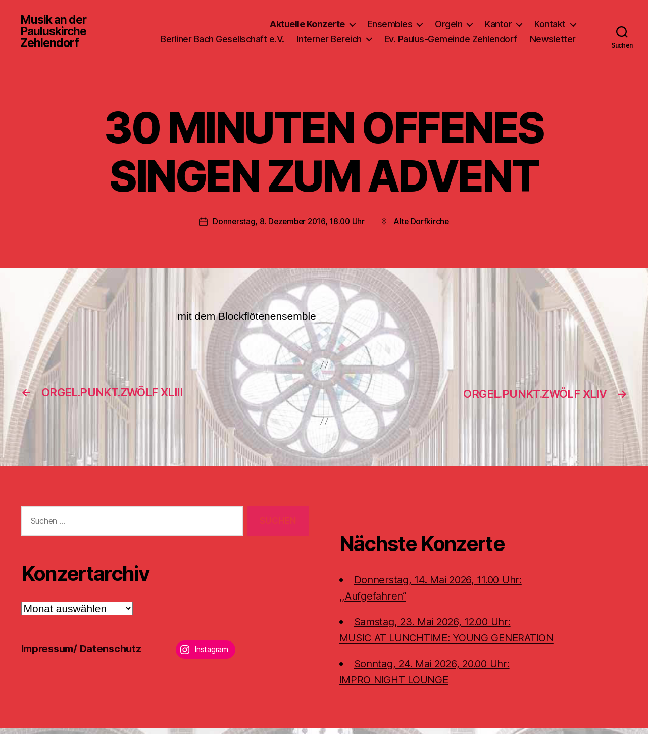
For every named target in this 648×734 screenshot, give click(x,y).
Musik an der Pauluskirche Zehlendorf (55, 34)
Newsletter (553, 49)
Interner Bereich (388, 34)
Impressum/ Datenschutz (84, 654)
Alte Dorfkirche (423, 227)
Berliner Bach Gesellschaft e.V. (281, 34)
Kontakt (550, 19)
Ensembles (390, 19)
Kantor (498, 19)
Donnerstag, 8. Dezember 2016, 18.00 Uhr (288, 227)
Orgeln (448, 19)
